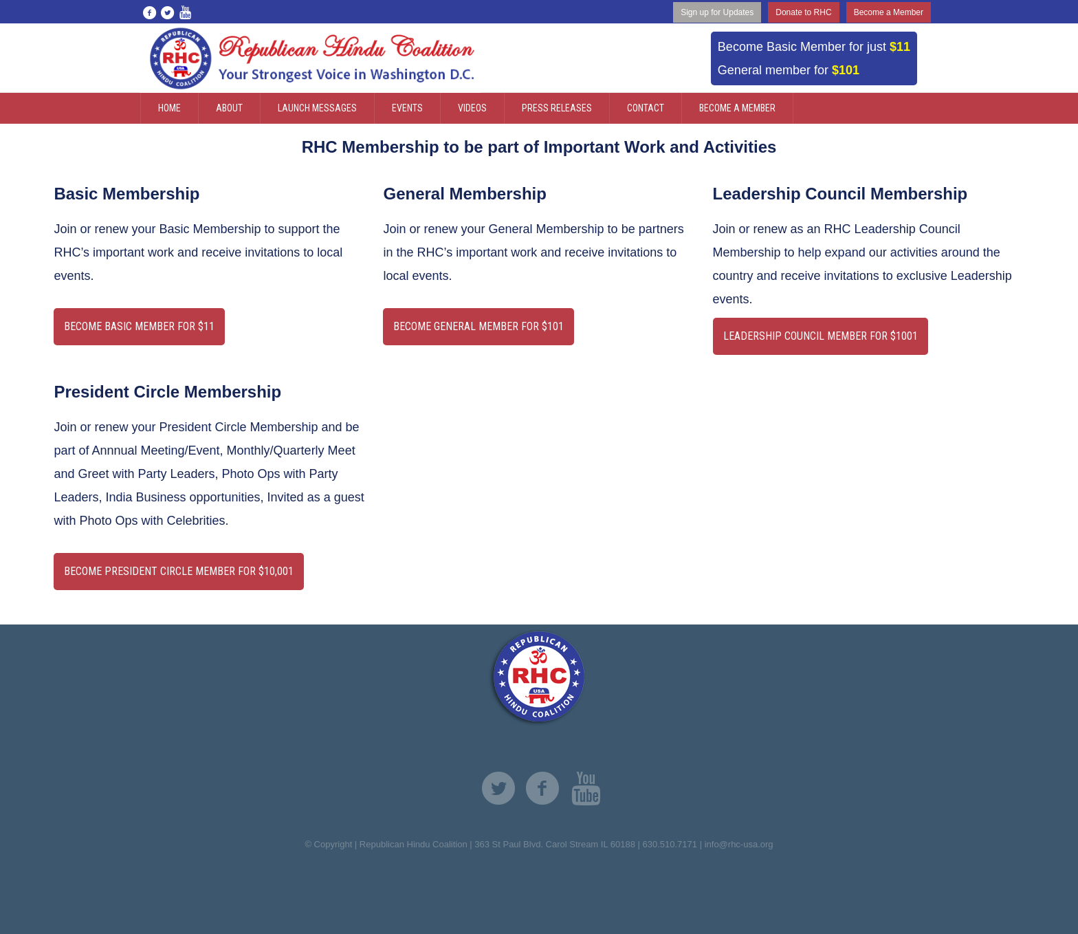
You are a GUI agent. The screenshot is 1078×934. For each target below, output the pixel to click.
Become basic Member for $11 (139, 326)
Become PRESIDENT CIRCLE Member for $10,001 (179, 571)
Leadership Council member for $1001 (820, 336)
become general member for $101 (478, 326)
